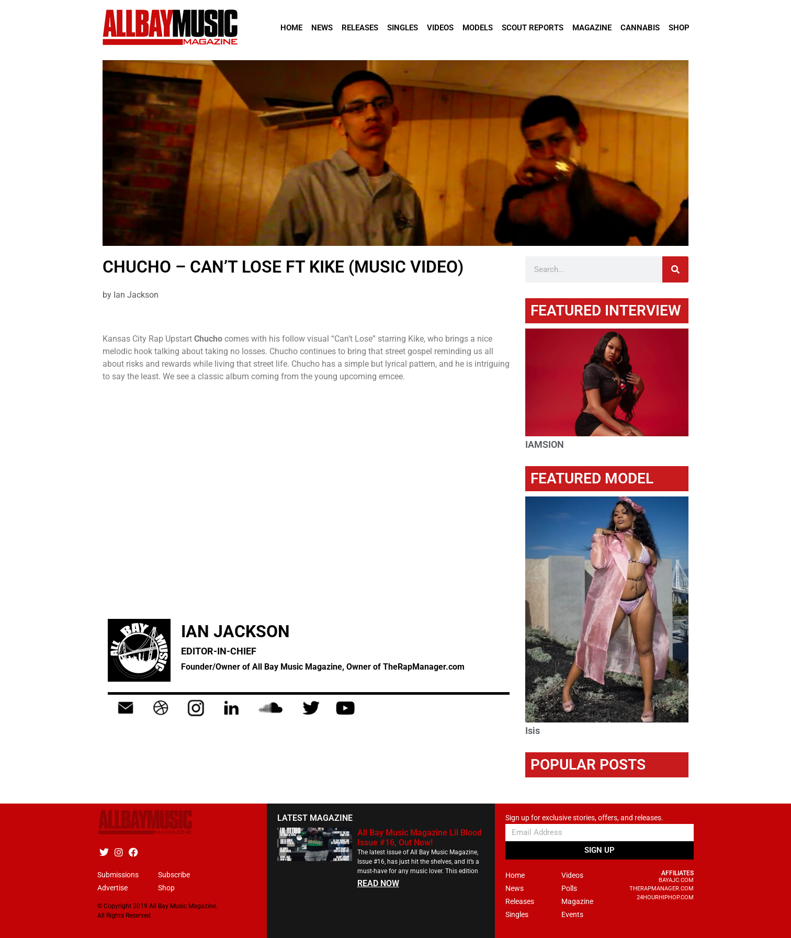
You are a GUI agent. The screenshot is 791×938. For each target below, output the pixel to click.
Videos (440, 27)
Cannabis (640, 27)
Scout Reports (532, 27)
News (322, 27)
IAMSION (544, 444)
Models (477, 27)
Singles (402, 27)
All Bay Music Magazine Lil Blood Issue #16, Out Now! (419, 837)
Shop (679, 27)
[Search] (675, 269)
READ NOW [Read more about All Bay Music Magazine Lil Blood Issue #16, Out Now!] (378, 883)
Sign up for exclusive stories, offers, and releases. (584, 818)
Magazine (592, 27)
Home (291, 27)
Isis (532, 730)
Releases (360, 27)
